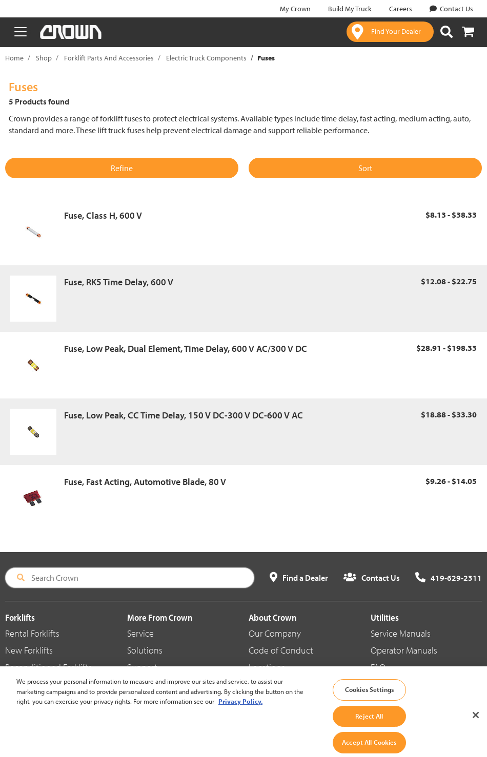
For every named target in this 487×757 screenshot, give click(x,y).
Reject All (369, 724)
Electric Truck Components (206, 57)
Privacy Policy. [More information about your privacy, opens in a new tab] (240, 710)
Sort (365, 168)
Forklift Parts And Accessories (109, 57)
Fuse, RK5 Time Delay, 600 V (118, 282)
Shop (44, 57)
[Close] (475, 723)
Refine (122, 168)
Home (14, 57)
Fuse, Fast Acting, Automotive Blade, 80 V (145, 482)
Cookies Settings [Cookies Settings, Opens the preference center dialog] (369, 698)
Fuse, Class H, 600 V (103, 215)
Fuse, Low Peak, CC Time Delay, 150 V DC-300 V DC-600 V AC (183, 415)
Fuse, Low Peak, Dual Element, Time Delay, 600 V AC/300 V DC (185, 348)
